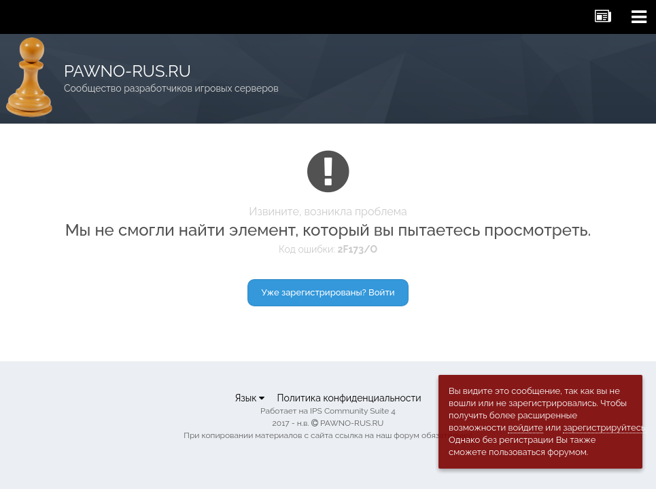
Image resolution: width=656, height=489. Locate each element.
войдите (525, 427)
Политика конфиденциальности (349, 398)
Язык (249, 398)
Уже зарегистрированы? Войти (328, 292)
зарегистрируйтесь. (604, 427)
